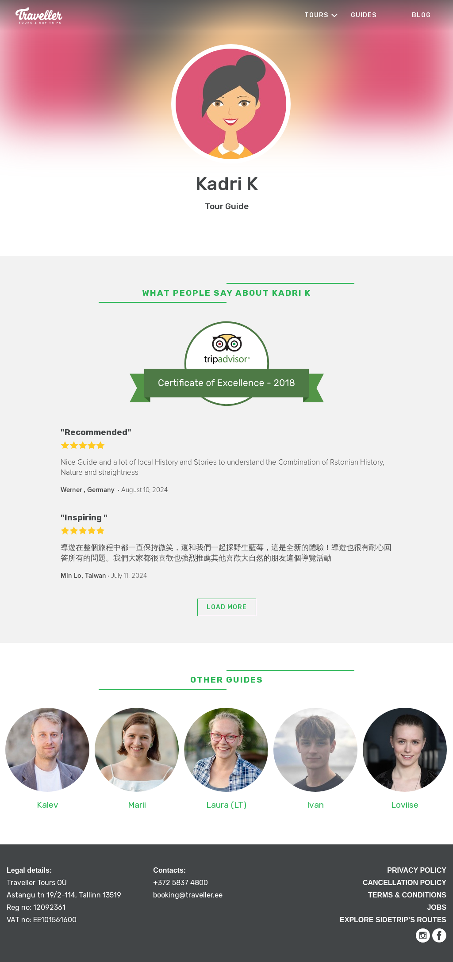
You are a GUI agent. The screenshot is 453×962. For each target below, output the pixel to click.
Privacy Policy (416, 870)
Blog (421, 15)
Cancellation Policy (404, 882)
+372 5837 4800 (180, 882)
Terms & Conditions (407, 895)
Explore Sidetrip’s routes (393, 920)
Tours (316, 15)
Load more (227, 607)
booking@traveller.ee (188, 895)
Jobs (436, 907)
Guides (363, 15)
